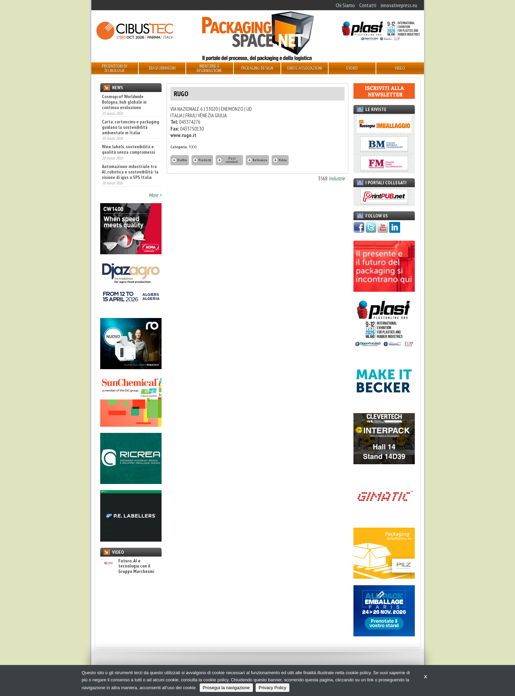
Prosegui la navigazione (226, 687)
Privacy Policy (272, 687)
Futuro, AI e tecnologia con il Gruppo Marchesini (127, 566)
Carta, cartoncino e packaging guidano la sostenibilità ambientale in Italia (130, 127)
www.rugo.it (183, 135)
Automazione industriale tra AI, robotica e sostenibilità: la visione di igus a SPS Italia (130, 172)
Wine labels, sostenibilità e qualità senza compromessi (128, 149)
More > (155, 195)
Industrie (337, 178)
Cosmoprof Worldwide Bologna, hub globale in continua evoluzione (124, 102)
